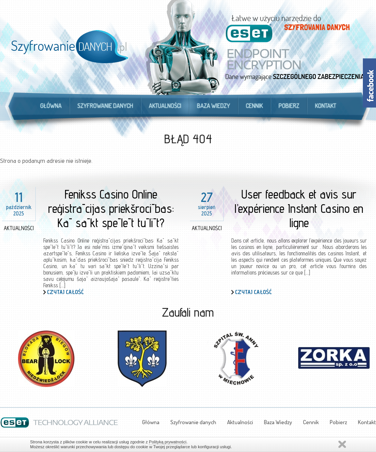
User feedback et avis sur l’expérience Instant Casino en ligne (299, 208)
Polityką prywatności (167, 442)
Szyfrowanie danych (105, 105)
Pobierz (289, 105)
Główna (51, 105)
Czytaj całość (65, 292)
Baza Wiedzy (213, 105)
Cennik (254, 105)
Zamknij (342, 444)
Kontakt (325, 105)
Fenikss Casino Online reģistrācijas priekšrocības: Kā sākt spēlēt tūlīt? (111, 208)
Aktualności (165, 105)
